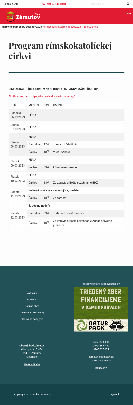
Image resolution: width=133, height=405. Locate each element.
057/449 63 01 (101, 341)
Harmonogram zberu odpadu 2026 (61, 26)
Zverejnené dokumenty (31, 312)
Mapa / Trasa (32, 364)
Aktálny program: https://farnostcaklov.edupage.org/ (42, 96)
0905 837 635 (101, 349)
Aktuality (32, 293)
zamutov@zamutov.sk (101, 356)
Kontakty (101, 368)
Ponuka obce (32, 306)
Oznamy (32, 299)
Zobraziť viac (91, 26)
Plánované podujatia (32, 319)
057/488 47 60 (101, 345)
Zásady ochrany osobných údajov (101, 283)
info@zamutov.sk (101, 360)
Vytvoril (114, 394)
